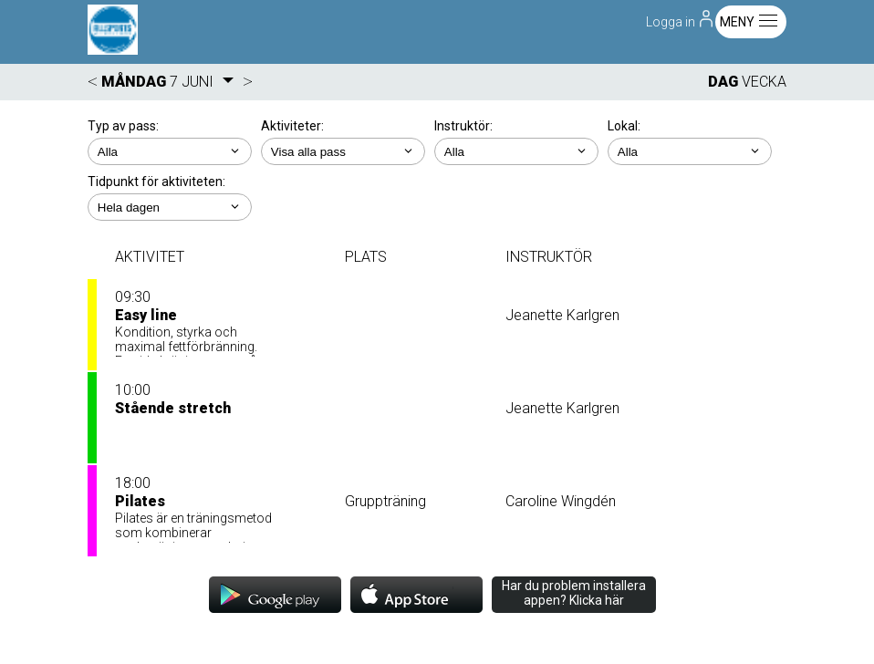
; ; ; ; (516, 151)
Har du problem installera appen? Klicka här (574, 592)
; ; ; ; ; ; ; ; (343, 151)
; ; (170, 151)
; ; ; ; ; (170, 207)
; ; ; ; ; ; (690, 151)
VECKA (764, 81)
